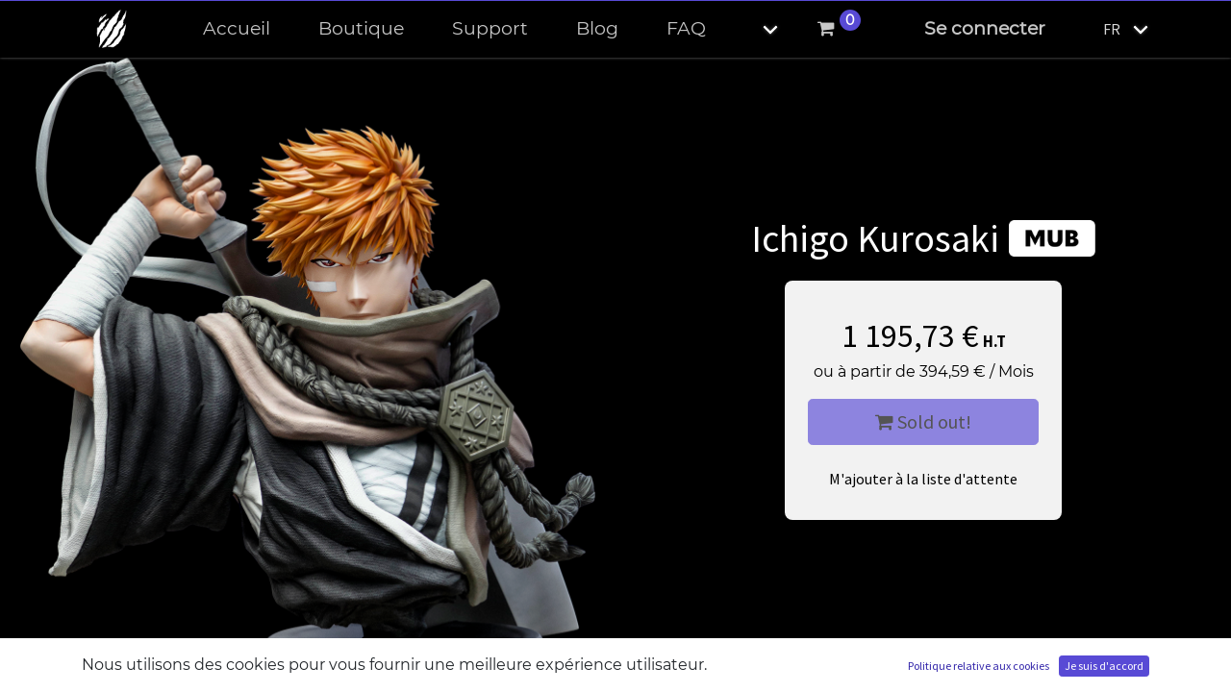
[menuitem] (236, 29)
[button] (754, 29)
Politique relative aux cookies (978, 665)
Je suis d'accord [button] (1104, 665)
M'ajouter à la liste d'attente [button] (923, 478)
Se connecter (984, 28)
